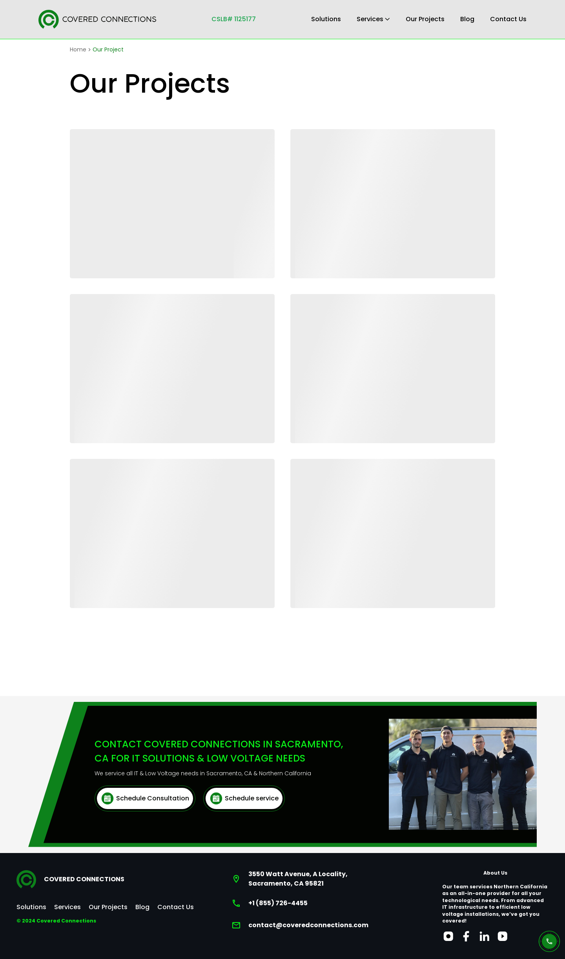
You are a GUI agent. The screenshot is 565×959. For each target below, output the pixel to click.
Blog (467, 19)
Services (373, 19)
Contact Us (508, 19)
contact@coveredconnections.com (308, 925)
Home (78, 49)
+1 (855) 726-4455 (278, 903)
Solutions (326, 19)
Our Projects (425, 19)
